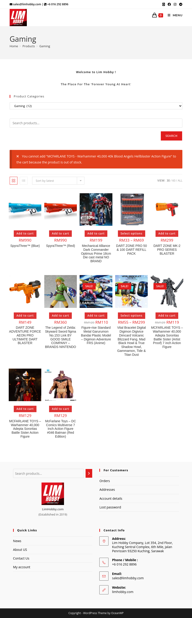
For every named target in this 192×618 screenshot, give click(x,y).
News (17, 541)
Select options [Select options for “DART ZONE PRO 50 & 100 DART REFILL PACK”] (131, 233)
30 (168, 180)
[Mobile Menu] (173, 15)
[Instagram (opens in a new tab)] (175, 4)
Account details (110, 498)
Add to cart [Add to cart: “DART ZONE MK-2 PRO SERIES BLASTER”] (166, 233)
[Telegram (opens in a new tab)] (180, 4)
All (180, 180)
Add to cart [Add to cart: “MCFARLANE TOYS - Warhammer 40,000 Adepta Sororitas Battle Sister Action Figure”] (25, 409)
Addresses (107, 489)
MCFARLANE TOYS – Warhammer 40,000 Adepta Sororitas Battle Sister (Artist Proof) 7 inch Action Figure (167, 337)
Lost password (110, 507)
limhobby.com (122, 592)
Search (171, 136)
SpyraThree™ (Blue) (25, 246)
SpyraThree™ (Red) (60, 246)
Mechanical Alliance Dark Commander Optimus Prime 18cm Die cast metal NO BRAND (96, 253)
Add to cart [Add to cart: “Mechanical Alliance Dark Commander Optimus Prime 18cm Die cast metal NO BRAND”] (96, 233)
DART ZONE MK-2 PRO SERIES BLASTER (167, 249)
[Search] (89, 473)
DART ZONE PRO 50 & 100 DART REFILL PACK (131, 249)
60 (173, 180)
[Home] (14, 46)
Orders (104, 481)
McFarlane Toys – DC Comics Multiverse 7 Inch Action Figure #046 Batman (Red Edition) (60, 428)
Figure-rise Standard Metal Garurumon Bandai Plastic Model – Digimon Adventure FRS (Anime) (96, 335)
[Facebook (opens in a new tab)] (169, 4)
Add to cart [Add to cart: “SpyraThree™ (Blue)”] (25, 233)
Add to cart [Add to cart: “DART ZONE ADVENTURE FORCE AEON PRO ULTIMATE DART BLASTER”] (25, 315)
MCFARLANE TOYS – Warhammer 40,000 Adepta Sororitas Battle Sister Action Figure (25, 428)
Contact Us (21, 558)
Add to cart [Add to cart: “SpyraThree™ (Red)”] (60, 233)
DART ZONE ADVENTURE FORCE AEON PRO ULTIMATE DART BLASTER (25, 335)
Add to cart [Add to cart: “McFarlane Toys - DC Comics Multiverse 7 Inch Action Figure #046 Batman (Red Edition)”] (60, 409)
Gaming (44, 46)
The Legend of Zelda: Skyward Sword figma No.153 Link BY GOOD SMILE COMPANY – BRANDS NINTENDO (60, 337)
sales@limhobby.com (128, 578)
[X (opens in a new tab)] (163, 4)
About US (20, 549)
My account (21, 567)
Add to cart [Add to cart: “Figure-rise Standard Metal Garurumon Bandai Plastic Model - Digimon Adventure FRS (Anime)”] (96, 315)
